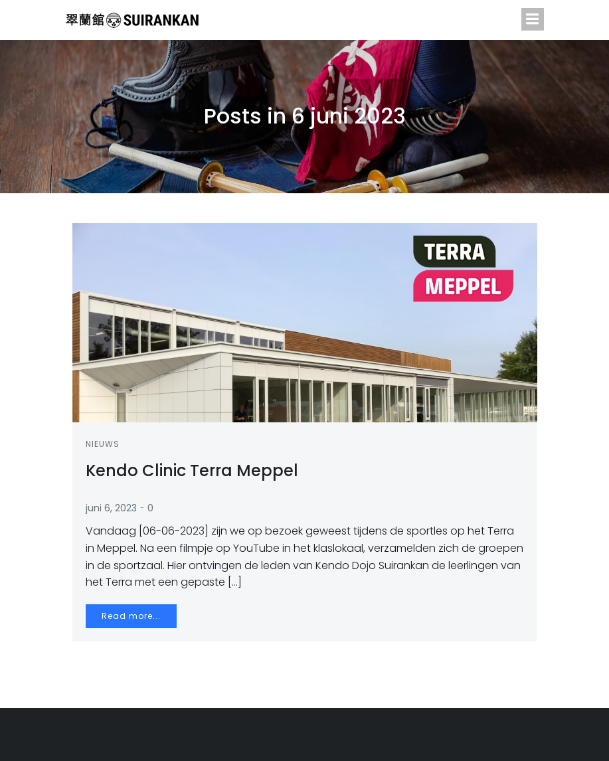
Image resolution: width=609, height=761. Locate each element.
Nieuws (103, 444)
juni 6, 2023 (111, 508)
